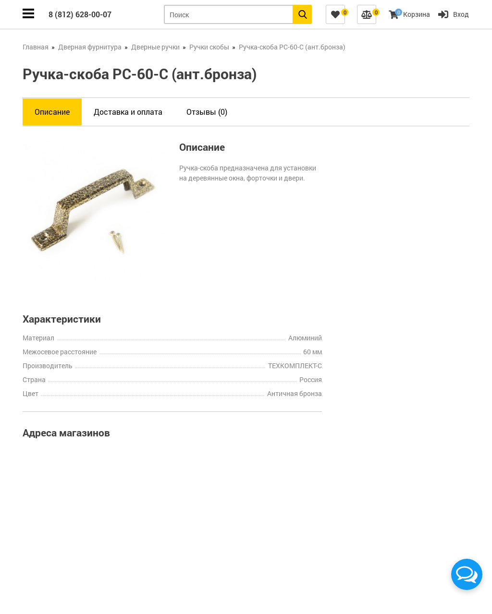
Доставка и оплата (128, 112)
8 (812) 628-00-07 (80, 14)
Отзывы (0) (206, 112)
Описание (52, 112)
